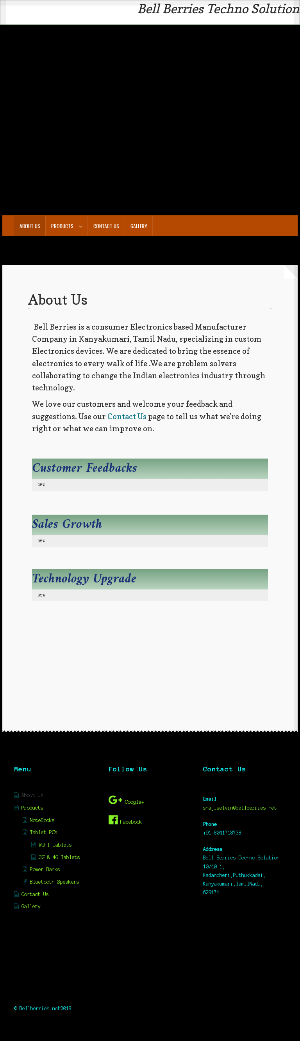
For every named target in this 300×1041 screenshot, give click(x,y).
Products (62, 226)
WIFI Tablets (55, 844)
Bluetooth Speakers (54, 881)
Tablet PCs (43, 832)
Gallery (138, 226)
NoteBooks (42, 820)
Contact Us (106, 226)
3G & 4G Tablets (59, 857)
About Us (30, 226)
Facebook (125, 820)
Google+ (126, 800)
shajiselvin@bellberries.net (240, 807)
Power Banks (45, 869)
